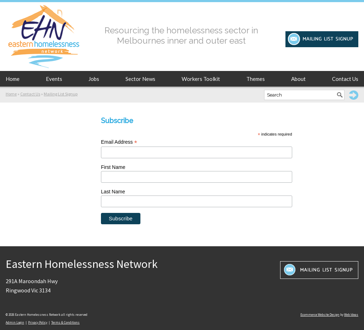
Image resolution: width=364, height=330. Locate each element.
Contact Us (345, 79)
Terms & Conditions (65, 322)
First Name (113, 167)
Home (13, 79)
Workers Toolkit (201, 79)
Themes (255, 79)
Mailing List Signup (60, 94)
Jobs (94, 79)
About (298, 79)
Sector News (140, 79)
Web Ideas (351, 315)
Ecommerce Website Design (319, 315)
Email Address (119, 142)
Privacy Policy (37, 322)
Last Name (113, 191)
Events (54, 79)
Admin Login (15, 322)
